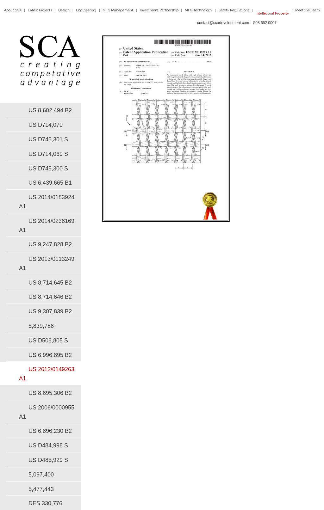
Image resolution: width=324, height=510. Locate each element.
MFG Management (118, 10)
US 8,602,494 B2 (50, 110)
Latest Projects (40, 10)
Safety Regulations (234, 10)
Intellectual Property (272, 13)
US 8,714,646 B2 (50, 297)
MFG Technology (198, 10)
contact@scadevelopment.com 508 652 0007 (237, 23)
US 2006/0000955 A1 (46, 412)
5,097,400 (41, 474)
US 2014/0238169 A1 (46, 225)
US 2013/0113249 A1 (46, 263)
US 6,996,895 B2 (50, 355)
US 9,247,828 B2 (50, 244)
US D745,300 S (48, 168)
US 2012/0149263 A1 (46, 374)
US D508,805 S (48, 340)
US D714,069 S (48, 154)
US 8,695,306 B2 (50, 393)
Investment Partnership (159, 10)
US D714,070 (45, 125)
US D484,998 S (48, 445)
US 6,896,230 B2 (50, 431)
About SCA (13, 10)
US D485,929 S (48, 460)
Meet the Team (307, 10)
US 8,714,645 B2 (50, 283)
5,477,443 (41, 489)
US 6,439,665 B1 (50, 183)
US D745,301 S (48, 139)
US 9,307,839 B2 (50, 311)
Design (64, 10)
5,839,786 (41, 326)
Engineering (86, 10)
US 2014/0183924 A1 (46, 202)
